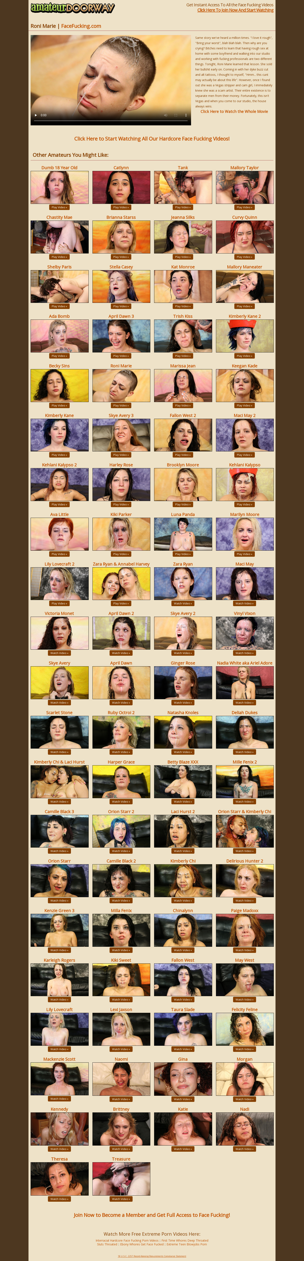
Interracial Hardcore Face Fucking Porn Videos (127, 1240)
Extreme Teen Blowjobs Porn (187, 1244)
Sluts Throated (107, 1244)
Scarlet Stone (59, 712)
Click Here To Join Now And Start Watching (235, 10)
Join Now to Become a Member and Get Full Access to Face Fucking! (152, 1214)
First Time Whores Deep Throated (185, 1240)
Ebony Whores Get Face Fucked (142, 1244)
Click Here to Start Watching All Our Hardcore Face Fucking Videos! (152, 138)
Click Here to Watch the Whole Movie (234, 111)
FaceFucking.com (81, 25)
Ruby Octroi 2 (121, 712)
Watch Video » (183, 603)
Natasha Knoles (182, 712)
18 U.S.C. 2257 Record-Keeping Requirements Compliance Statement (152, 1256)
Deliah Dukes (245, 712)
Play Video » (59, 207)
